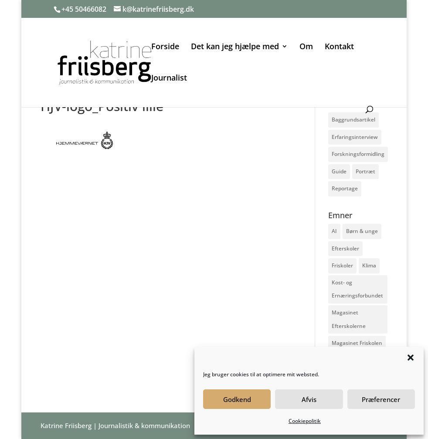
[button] (410, 357)
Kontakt (339, 47)
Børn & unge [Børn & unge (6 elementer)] (362, 231)
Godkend (237, 399)
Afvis (309, 399)
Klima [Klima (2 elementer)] (369, 265)
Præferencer (381, 399)
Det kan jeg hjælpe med (235, 47)
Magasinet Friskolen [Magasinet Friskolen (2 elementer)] (357, 343)
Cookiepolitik (305, 421)
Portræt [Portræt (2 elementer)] (365, 171)
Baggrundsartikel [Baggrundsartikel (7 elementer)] (353, 119)
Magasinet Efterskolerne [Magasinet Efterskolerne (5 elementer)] (349, 319)
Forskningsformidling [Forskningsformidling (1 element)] (358, 154)
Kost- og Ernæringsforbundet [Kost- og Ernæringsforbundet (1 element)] (357, 289)
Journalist (169, 78)
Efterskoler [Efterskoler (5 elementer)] (345, 248)
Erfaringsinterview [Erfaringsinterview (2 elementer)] (355, 137)
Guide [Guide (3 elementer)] (339, 171)
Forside (165, 47)
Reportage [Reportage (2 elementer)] (345, 188)
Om (306, 47)
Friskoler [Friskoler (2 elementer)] (342, 265)
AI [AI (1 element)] (334, 231)
